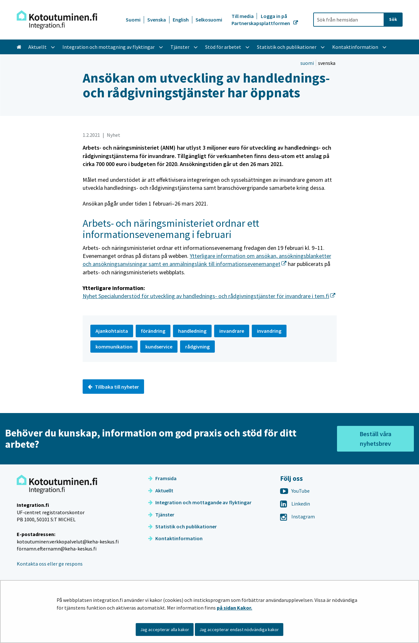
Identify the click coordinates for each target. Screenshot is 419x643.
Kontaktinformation (175, 538)
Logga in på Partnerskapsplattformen (261, 19)
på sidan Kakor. (234, 607)
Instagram (297, 516)
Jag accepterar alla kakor (164, 629)
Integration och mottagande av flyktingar (199, 502)
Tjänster (161, 514)
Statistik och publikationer (182, 526)
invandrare (231, 331)
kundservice (158, 346)
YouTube (295, 491)
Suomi (133, 19)
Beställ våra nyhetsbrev (375, 438)
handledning (192, 331)
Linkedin (295, 503)
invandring (269, 331)
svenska (326, 63)
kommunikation (114, 346)
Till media (243, 16)
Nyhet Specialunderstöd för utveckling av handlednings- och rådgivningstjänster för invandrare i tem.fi (209, 296)
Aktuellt (160, 490)
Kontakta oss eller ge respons (50, 563)
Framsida (162, 478)
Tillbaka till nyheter (113, 386)
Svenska (156, 19)
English (181, 19)
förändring (153, 331)
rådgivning (197, 346)
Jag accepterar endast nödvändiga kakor (239, 629)
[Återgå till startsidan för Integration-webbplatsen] (57, 19)
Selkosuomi (209, 19)
